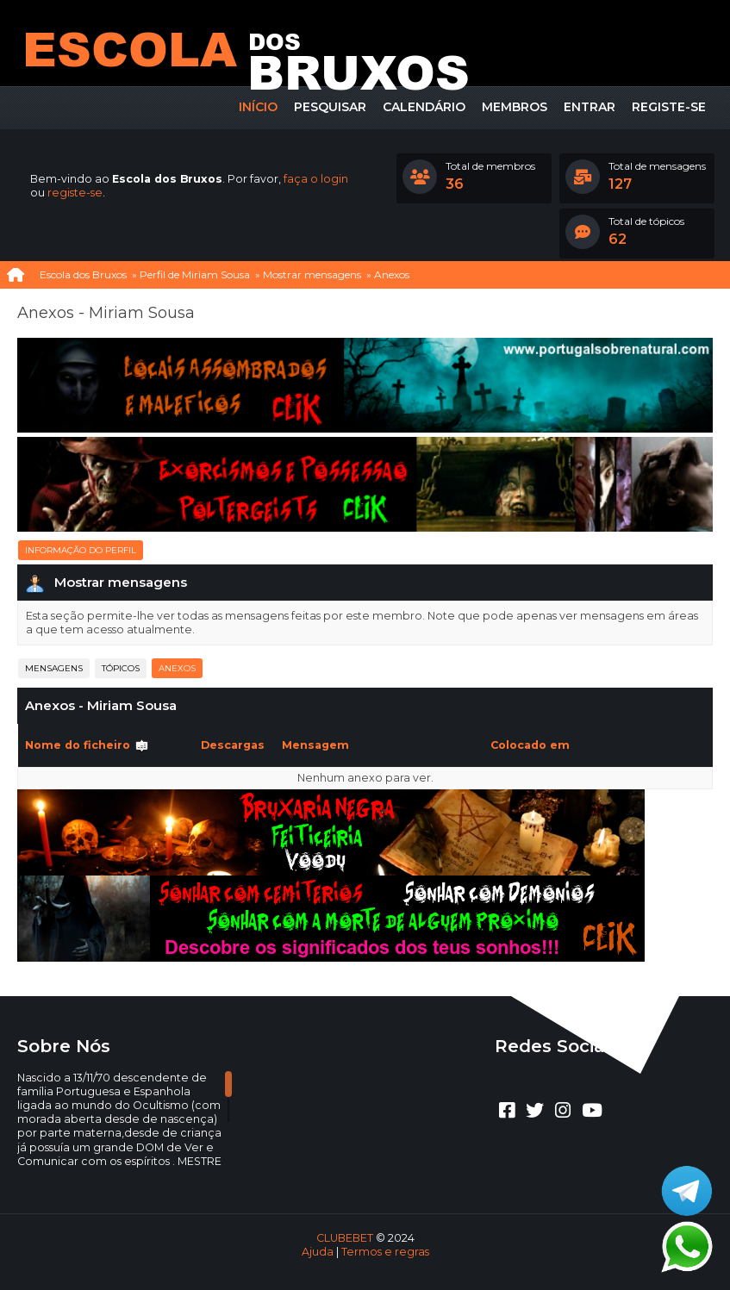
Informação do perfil (80, 550)
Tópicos (121, 668)
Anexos (177, 668)
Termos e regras (385, 1251)
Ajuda (318, 1251)
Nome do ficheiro (87, 744)
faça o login (316, 178)
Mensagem (315, 744)
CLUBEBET (344, 1237)
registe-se (75, 192)
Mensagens (54, 668)
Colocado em (530, 744)
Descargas (233, 744)
